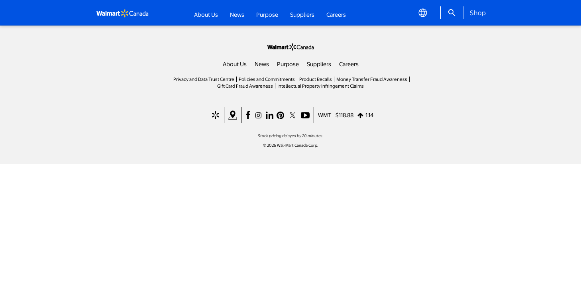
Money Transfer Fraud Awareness (371, 79)
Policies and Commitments (267, 79)
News (262, 64)
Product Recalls (315, 79)
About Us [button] (206, 14)
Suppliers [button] (302, 14)
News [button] (237, 14)
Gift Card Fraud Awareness (245, 86)
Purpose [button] (267, 14)
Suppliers (319, 64)
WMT (325, 115)
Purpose (288, 64)
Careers (336, 14)
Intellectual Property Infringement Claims (320, 86)
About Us (235, 64)
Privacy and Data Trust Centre (203, 79)
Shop (478, 12)
